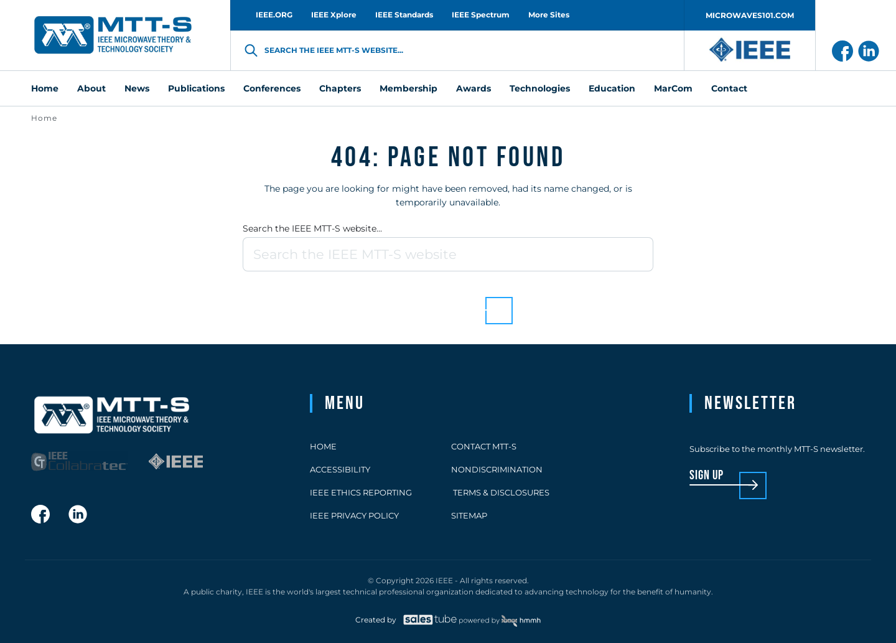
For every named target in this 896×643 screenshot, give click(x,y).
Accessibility (340, 469)
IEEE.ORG (274, 14)
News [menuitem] (136, 88)
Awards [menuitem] (473, 88)
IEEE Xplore (334, 14)
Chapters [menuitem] (340, 88)
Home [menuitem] (44, 88)
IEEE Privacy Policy (354, 515)
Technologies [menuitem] (540, 88)
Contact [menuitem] (729, 88)
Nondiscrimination (497, 469)
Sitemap (469, 515)
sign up (706, 476)
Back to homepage (426, 301)
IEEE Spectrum (481, 14)
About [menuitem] (91, 88)
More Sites (548, 14)
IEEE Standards (404, 14)
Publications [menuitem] (196, 88)
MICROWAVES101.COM (750, 15)
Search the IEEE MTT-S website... (312, 228)
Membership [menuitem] (408, 88)
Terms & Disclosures (500, 492)
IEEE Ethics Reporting (361, 492)
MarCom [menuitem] (673, 88)
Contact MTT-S (483, 446)
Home (44, 118)
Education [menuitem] (612, 88)
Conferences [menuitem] (272, 88)
